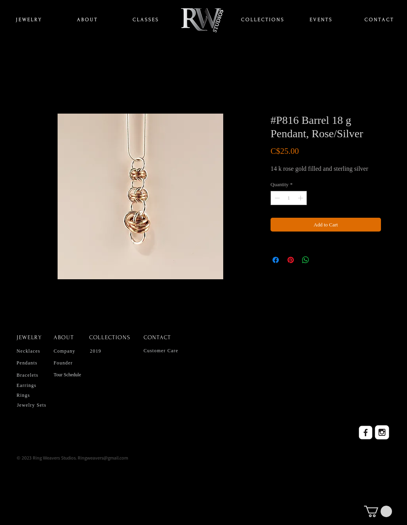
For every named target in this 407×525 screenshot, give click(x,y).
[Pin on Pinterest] (290, 260)
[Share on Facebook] (275, 260)
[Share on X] (320, 260)
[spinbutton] (289, 198)
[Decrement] (276, 198)
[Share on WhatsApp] (305, 260)
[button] (378, 511)
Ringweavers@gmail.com (103, 458)
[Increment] (301, 198)
